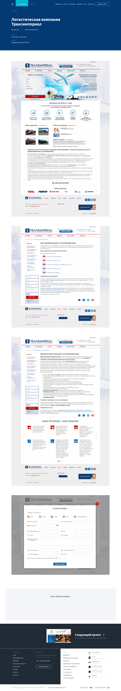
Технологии (16, 666)
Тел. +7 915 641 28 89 (43, 661)
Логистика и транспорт (19, 37)
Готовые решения (68, 678)
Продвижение (67, 675)
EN (33, 4)
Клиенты (15, 672)
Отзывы (15, 669)
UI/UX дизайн (67, 669)
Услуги (65, 4)
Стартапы (66, 661)
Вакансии (15, 661)
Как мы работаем (18, 658)
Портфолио (71, 4)
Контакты (91, 4)
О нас (14, 655)
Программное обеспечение (71, 663)
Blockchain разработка (70, 666)
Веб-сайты (66, 655)
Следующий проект (89, 635)
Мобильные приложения (70, 658)
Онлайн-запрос (102, 4)
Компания (58, 4)
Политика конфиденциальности (56, 687)
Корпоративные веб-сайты (20, 42)
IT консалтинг (67, 672)
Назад (14, 11)
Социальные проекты (19, 663)
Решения (79, 4)
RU (31, 4)
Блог (84, 4)
